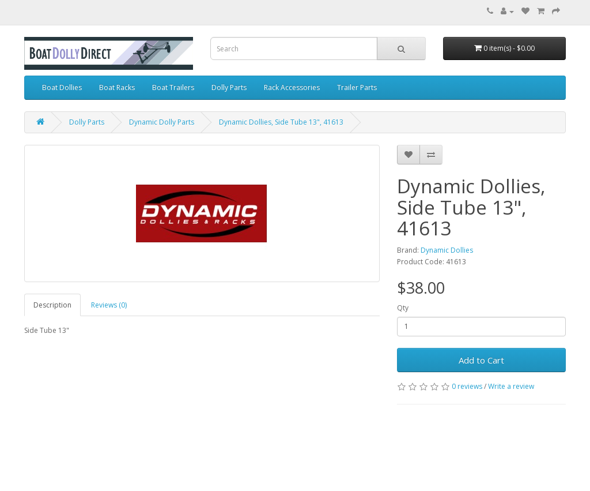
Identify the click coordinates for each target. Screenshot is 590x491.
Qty (403, 308)
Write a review (511, 386)
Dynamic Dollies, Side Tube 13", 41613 (281, 122)
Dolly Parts (229, 87)
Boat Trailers (173, 87)
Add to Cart (481, 360)
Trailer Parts (357, 87)
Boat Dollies (62, 87)
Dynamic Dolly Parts (161, 122)
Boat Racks (117, 87)
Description (52, 305)
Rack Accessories (292, 87)
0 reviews (467, 386)
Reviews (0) (109, 305)
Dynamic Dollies (447, 250)
